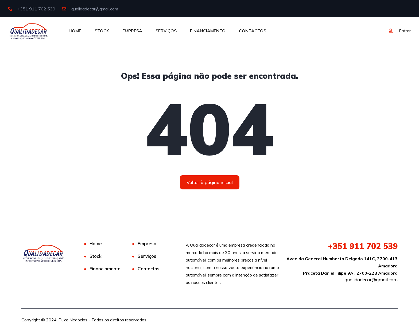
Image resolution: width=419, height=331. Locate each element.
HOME (75, 30)
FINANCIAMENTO (208, 30)
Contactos (149, 268)
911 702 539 (363, 246)
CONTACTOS (252, 30)
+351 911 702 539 (31, 8)
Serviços (147, 256)
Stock (96, 256)
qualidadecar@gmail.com (90, 8)
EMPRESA (132, 30)
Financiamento (105, 268)
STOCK (102, 30)
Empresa (147, 243)
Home (96, 243)
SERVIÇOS (166, 30)
